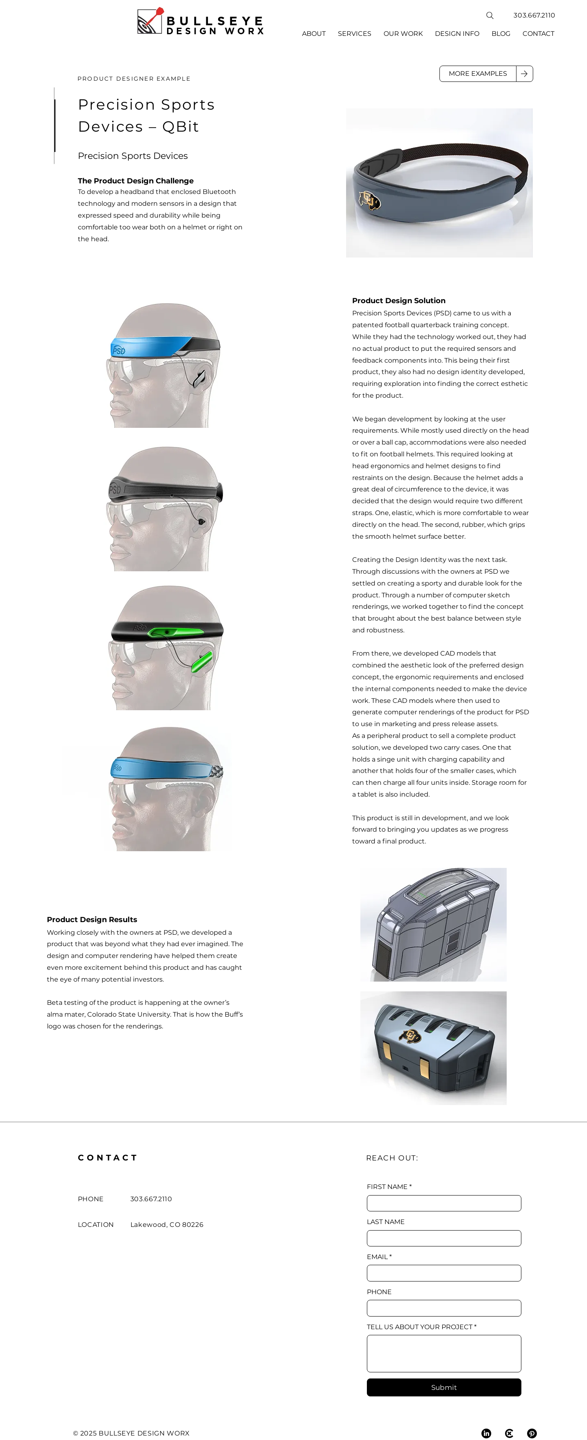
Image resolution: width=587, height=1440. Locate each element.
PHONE (379, 1292)
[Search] (490, 15)
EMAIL (379, 1257)
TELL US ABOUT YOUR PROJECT (422, 1327)
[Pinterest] (532, 1433)
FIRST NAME (389, 1186)
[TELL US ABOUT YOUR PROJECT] (444, 1354)
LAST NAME (386, 1222)
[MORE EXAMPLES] (477, 74)
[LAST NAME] (441, 1238)
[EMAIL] (441, 1273)
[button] (354, 34)
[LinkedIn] (486, 1433)
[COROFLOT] (509, 1433)
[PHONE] (441, 1308)
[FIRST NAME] (441, 1203)
